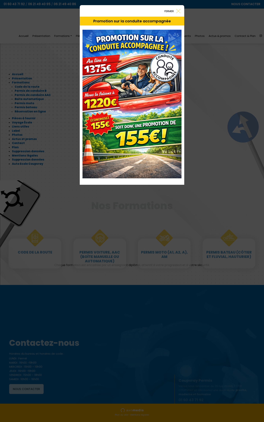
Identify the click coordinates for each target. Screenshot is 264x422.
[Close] (172, 11)
